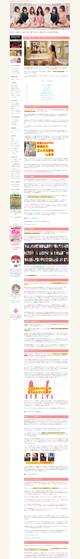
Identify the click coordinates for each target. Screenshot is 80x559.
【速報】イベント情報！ (15, 79)
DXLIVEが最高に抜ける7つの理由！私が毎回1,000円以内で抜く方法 (20, 1)
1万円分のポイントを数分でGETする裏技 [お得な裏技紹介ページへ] (32, 537)
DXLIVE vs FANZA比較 (14, 186)
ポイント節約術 (13, 97)
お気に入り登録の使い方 (15, 161)
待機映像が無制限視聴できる (47, 93)
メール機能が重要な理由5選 (15, 164)
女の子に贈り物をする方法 (15, 169)
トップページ (13, 32)
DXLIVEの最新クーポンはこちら (31, 224)
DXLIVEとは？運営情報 (15, 103)
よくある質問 (13, 153)
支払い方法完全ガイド (14, 143)
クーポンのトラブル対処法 (15, 73)
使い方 (24, 32)
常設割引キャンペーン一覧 (15, 93)
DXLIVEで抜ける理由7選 (15, 104)
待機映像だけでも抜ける (47, 91)
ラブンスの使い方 (14, 168)
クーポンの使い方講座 (14, 69)
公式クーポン (36, 32)
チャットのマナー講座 (14, 146)
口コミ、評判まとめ (14, 150)
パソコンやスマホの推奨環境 (15, 111)
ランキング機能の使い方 (15, 148)
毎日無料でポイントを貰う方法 (16, 90)
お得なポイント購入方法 (15, 141)
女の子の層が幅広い (47, 89)
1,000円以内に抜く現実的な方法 (47, 99)
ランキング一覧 (50, 32)
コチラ (13, 317)
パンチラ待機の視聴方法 (15, 121)
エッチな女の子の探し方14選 (31, 474)
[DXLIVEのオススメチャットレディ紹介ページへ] (16, 60)
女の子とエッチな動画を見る (15, 176)
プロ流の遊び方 (13, 122)
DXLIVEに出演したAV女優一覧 (16, 178)
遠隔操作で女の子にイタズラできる (47, 95)
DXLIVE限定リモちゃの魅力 (15, 166)
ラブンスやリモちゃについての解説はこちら (34, 411)
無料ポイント (19, 32)
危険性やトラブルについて (15, 106)
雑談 (11, 132)
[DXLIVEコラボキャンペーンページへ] (16, 41)
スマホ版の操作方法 (14, 124)
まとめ (47, 101)
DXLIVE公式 (56, 32)
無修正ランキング (43, 32)
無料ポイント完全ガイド (15, 85)
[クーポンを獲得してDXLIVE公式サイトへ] (16, 192)
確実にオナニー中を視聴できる (47, 97)
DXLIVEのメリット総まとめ (15, 113)
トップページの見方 (14, 119)
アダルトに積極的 (47, 87)
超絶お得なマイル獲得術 (15, 88)
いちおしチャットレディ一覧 (15, 130)
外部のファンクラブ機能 (15, 173)
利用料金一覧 (13, 108)
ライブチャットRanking (15, 151)
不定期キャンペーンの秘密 (15, 95)
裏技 (31, 32)
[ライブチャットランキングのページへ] (16, 52)
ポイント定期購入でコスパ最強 (16, 159)
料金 (28, 32)
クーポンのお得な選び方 (15, 71)
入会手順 (12, 138)
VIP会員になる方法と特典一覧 (16, 171)
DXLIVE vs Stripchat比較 (15, 184)
